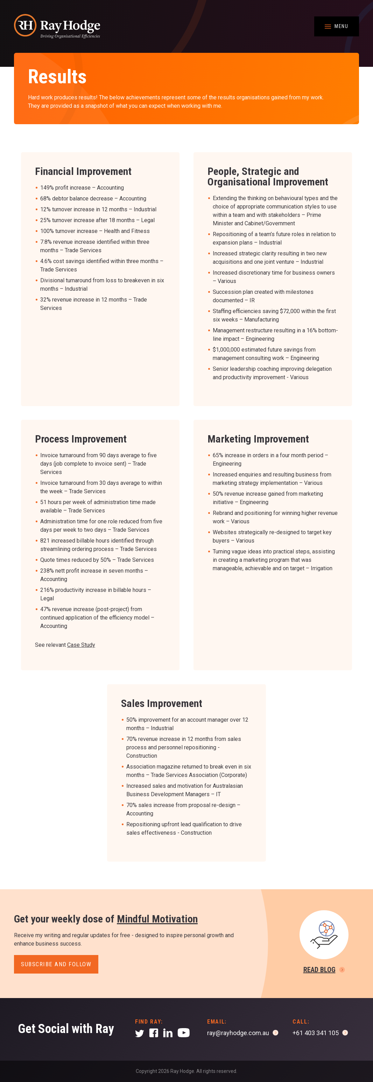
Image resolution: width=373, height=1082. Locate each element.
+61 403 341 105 (316, 1033)
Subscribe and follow (56, 964)
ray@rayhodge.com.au (238, 1033)
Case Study (81, 645)
